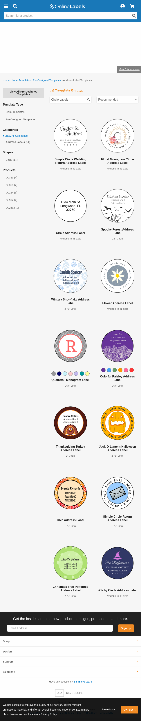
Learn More (108, 709)
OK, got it (129, 709)
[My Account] (122, 6)
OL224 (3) (11, 192)
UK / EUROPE (74, 693)
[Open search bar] (15, 6)
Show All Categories (15, 135)
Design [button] (7, 651)
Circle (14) (12, 159)
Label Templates (21, 80)
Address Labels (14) (18, 142)
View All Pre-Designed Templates (23, 93)
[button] (5, 6)
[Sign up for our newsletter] (60, 628)
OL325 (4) (11, 177)
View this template (129, 69)
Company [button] (9, 671)
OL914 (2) (11, 200)
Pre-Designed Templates (47, 80)
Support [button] (8, 661)
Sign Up (126, 628)
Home (6, 80)
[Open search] (134, 15)
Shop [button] (6, 641)
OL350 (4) (11, 185)
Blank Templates (15, 111)
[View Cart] (132, 6)
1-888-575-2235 (83, 681)
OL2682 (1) (12, 207)
